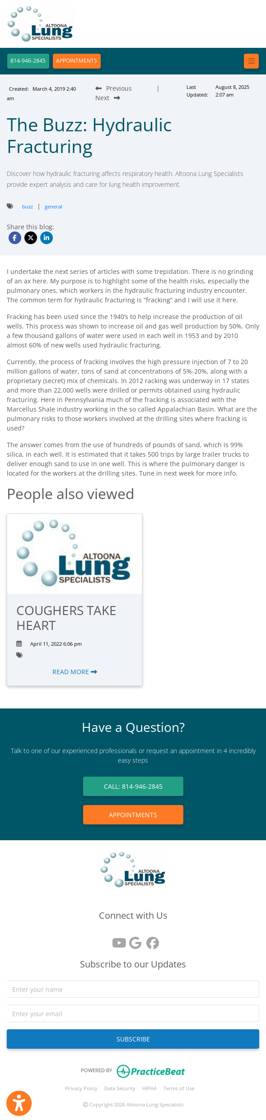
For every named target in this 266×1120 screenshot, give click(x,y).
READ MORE (74, 671)
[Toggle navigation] (251, 61)
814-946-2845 (28, 61)
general (53, 206)
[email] (133, 1013)
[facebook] (150, 939)
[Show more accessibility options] (19, 1103)
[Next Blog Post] (107, 97)
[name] (133, 989)
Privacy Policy (81, 1088)
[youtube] (116, 939)
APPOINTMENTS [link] (133, 814)
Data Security (119, 1088)
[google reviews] (133, 939)
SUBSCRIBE (133, 1039)
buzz (27, 206)
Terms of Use (178, 1088)
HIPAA (149, 1088)
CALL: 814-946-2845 (133, 786)
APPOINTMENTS (76, 61)
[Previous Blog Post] (113, 88)
